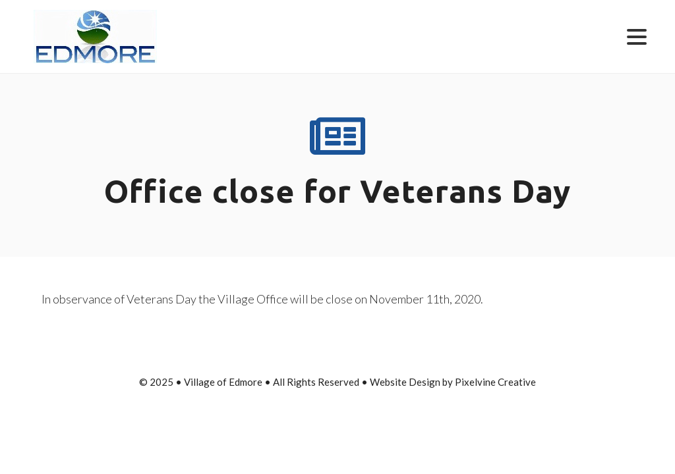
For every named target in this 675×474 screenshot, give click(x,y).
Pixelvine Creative (495, 382)
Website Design (405, 382)
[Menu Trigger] (636, 36)
